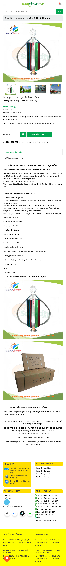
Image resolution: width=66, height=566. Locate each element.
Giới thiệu (7, 498)
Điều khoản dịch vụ (42, 477)
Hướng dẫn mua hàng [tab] (14, 158)
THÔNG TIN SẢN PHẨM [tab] (13, 152)
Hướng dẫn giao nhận (43, 474)
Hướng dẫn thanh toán (43, 471)
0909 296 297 (12, 142)
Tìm (59, 11)
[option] (10, 89)
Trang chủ (7, 495)
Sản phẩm (7, 501)
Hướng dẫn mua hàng (43, 468)
